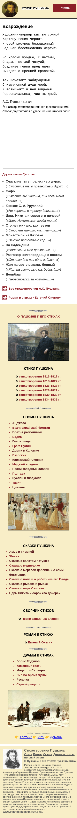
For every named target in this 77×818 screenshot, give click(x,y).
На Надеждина (17, 245)
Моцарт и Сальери (30, 670)
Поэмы (37, 754)
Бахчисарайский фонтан (31, 427)
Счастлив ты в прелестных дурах (33, 181)
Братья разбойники (27, 432)
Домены (56, 737)
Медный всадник (25, 464)
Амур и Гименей (21, 551)
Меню (62, 8)
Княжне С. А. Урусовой (24, 206)
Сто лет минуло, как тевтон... (33, 230)
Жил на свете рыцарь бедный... (33, 269)
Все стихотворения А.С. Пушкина (34, 288)
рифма (30, 733)
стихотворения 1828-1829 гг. (40, 390)
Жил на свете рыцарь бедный (30, 264)
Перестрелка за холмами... (30, 279)
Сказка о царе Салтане (26, 588)
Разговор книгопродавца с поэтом (34, 255)
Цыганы (18, 487)
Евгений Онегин (40, 642)
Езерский (19, 455)
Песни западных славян (30, 468)
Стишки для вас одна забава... (32, 259)
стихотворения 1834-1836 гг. (40, 399)
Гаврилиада (21, 441)
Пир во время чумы (31, 675)
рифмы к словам (42, 733)
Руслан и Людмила (26, 478)
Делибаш (13, 274)
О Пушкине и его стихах (40, 761)
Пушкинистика (66, 761)
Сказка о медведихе (24, 565)
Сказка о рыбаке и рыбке (28, 584)
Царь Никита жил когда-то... (31, 220)
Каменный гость (28, 665)
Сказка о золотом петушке (29, 560)
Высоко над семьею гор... (28, 240)
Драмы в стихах (64, 754)
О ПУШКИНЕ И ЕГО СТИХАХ (38, 316)
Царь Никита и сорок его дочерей (33, 215)
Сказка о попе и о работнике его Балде (39, 579)
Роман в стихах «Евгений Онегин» (35, 297)
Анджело (19, 423)
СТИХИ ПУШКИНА (38, 368)
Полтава (18, 473)
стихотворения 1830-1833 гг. (40, 394)
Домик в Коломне (25, 450)
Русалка (22, 679)
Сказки (47, 754)
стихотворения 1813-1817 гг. (40, 376)
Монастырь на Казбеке (24, 235)
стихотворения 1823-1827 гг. (40, 385)
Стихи (28, 754)
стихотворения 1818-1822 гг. (40, 381)
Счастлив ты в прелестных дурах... (37, 186)
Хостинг (26, 737)
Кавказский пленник (27, 459)
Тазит (16, 482)
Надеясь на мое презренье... (31, 250)
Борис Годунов (28, 661)
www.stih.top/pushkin (17, 811)
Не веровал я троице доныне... (33, 211)
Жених (14, 556)
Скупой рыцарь (28, 684)
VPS (41, 737)
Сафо (10, 191)
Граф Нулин (21, 446)
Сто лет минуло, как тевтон (28, 225)
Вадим (17, 436)
